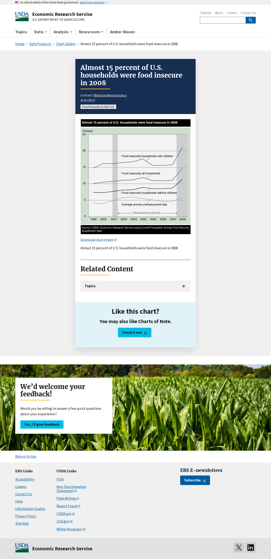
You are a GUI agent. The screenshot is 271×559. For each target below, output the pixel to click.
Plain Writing (66, 498)
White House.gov (69, 529)
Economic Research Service (62, 14)
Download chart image (96, 239)
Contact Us (248, 12)
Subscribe (192, 480)
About (219, 12)
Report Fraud (67, 506)
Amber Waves (122, 31)
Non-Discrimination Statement (71, 488)
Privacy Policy (25, 516)
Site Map (22, 523)
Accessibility (24, 479)
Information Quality (30, 508)
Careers (232, 12)
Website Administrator (110, 95)
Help (19, 501)
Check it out (132, 332)
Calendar (206, 12)
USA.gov (63, 521)
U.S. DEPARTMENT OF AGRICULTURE (58, 20)
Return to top (25, 456)
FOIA (60, 479)
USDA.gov (64, 513)
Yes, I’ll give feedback (42, 424)
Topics (21, 31)
